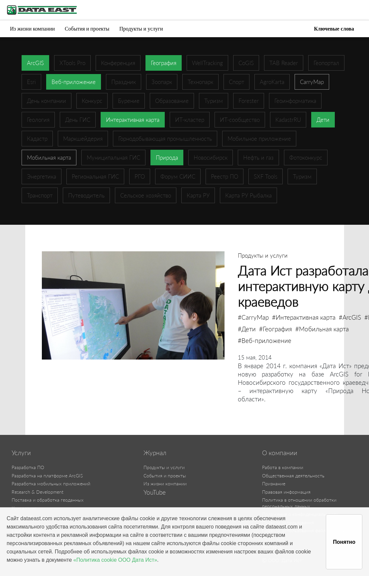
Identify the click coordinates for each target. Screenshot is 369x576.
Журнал (154, 452)
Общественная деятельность (293, 475)
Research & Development (37, 492)
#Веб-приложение (264, 340)
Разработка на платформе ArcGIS (47, 475)
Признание (273, 483)
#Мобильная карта (322, 329)
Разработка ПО (28, 467)
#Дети (247, 329)
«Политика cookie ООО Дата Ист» (115, 560)
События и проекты (87, 29)
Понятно (344, 542)
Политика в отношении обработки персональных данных (299, 503)
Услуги (21, 452)
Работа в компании (282, 467)
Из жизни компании (32, 29)
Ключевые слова (334, 29)
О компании (279, 452)
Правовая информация (286, 492)
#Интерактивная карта (303, 317)
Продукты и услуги (141, 29)
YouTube (154, 492)
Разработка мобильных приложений (51, 483)
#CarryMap (253, 317)
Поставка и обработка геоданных (48, 500)
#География (275, 329)
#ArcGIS (350, 317)
